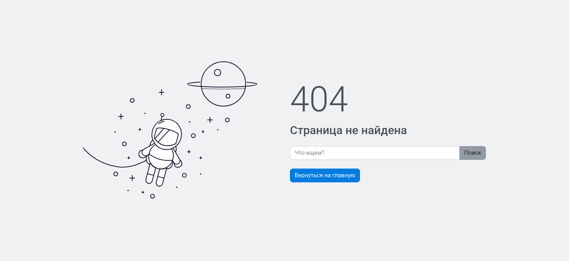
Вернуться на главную (325, 175)
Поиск (472, 152)
